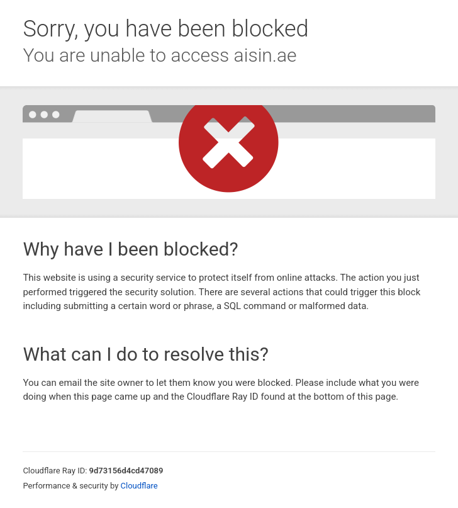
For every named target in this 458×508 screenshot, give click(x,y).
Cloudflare (139, 485)
